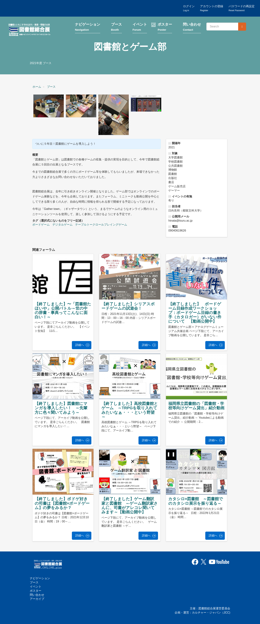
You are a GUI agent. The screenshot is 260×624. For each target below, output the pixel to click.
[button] (48, 106)
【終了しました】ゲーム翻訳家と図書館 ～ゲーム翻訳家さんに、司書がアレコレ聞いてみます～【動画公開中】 (129, 505)
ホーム (36, 86)
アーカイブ (37, 599)
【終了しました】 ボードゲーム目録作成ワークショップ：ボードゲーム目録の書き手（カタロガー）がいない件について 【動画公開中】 (194, 313)
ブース (116, 27)
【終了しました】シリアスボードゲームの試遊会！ (128, 306)
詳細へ (79, 345)
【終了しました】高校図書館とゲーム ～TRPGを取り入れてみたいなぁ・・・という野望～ (129, 410)
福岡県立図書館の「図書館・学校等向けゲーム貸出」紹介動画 (196, 406)
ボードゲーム (41, 224)
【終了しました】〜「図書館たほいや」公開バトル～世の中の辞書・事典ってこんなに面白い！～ (63, 311)
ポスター (165, 27)
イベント (140, 27)
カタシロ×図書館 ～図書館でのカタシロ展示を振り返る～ (195, 501)
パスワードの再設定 (242, 8)
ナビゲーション (87, 27)
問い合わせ (192, 27)
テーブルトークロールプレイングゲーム (101, 224)
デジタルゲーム (62, 224)
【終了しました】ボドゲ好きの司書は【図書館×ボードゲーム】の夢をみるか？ (62, 503)
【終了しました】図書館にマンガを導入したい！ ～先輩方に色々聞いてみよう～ (61, 408)
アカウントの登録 (211, 8)
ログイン (189, 8)
